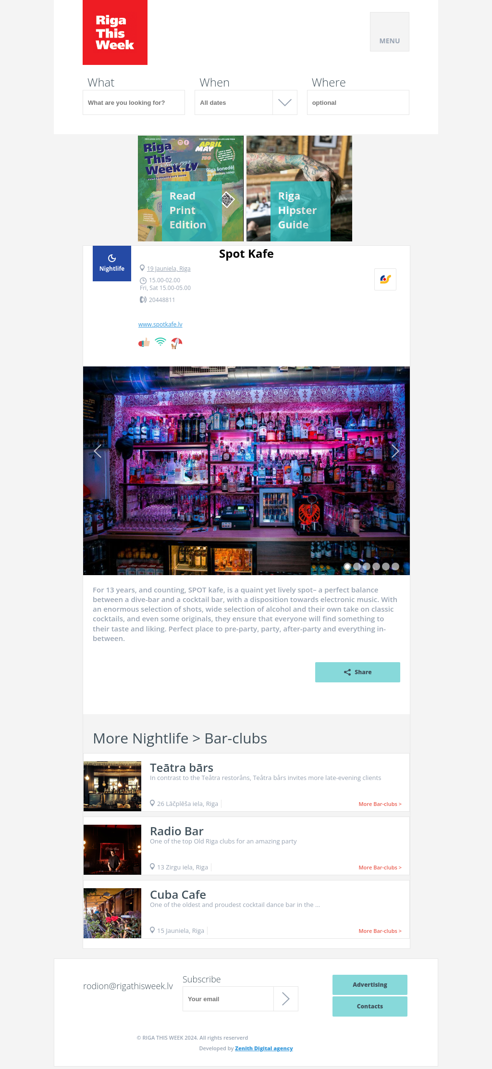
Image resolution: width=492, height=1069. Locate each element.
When (214, 82)
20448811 (162, 300)
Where (329, 82)
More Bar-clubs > (380, 803)
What (100, 82)
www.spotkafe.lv (160, 324)
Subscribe (202, 979)
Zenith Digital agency (264, 1048)
